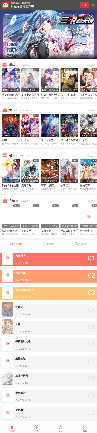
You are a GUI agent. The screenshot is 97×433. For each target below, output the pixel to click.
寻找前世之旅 (23, 341)
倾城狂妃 (46, 230)
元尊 (17, 324)
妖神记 (5, 140)
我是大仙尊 (47, 140)
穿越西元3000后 (24, 289)
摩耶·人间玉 (47, 185)
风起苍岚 (20, 272)
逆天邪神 (20, 392)
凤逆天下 (20, 255)
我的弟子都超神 (10, 185)
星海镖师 (85, 185)
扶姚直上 (65, 185)
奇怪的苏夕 (86, 230)
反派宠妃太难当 (30, 94)
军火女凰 (26, 230)
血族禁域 (20, 358)
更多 (91, 65)
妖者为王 (26, 140)
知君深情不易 (9, 230)
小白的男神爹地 (50, 94)
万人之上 (85, 140)
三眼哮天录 (21, 375)
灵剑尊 (19, 410)
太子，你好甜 (68, 94)
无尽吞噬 (26, 185)
